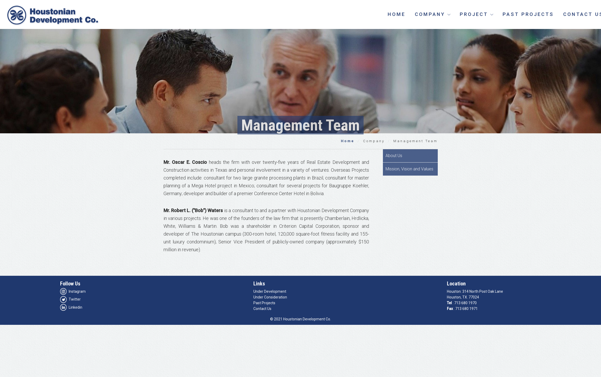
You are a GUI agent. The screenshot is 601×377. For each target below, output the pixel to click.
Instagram (73, 291)
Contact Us (262, 309)
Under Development (269, 291)
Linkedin (71, 307)
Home (416, 14)
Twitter (70, 299)
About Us (394, 155)
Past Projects (548, 14)
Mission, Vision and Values (409, 168)
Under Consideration (270, 297)
